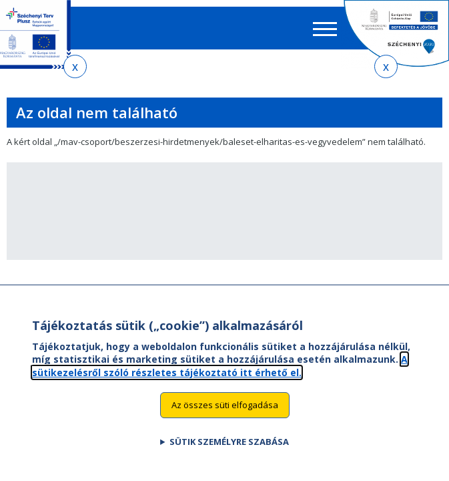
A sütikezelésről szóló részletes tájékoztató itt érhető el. (220, 366)
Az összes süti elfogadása (224, 405)
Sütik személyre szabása (229, 442)
